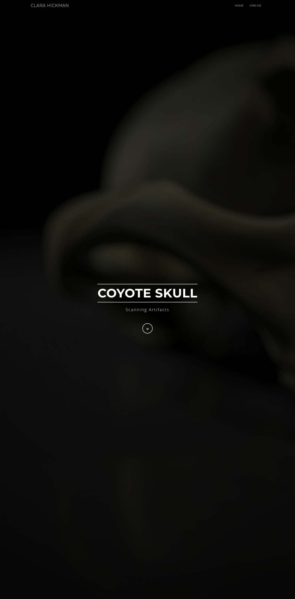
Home (239, 9)
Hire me (255, 9)
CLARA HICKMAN (50, 9)
